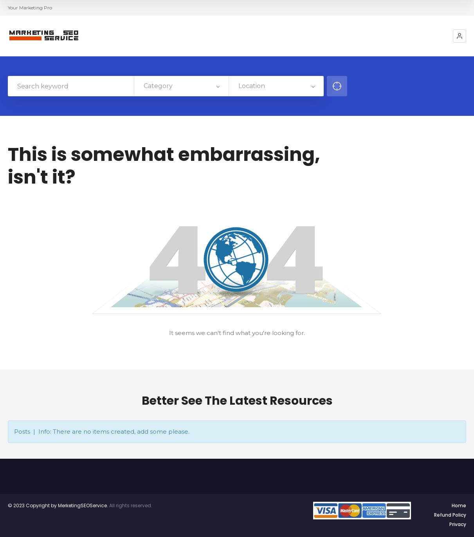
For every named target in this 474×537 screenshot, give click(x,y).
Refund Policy (450, 515)
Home (459, 505)
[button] (459, 36)
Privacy (457, 524)
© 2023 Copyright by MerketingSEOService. (58, 505)
